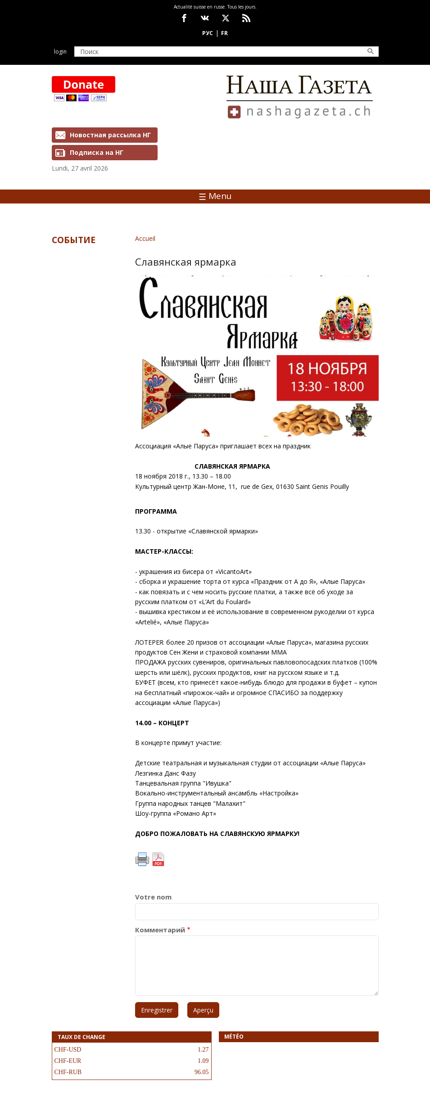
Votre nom (153, 897)
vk (205, 18)
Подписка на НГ (96, 152)
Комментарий (160, 929)
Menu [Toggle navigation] (215, 196)
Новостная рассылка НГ (110, 135)
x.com (225, 18)
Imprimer (142, 859)
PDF (158, 859)
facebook (184, 18)
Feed (246, 18)
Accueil (145, 238)
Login (60, 51)
